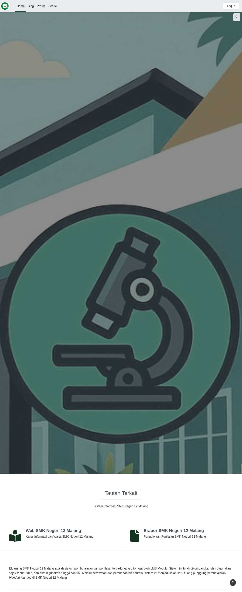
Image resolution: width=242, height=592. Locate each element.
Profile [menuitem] (41, 6)
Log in (231, 6)
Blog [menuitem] (31, 6)
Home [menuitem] (21, 6)
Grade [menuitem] (52, 6)
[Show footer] (233, 582)
